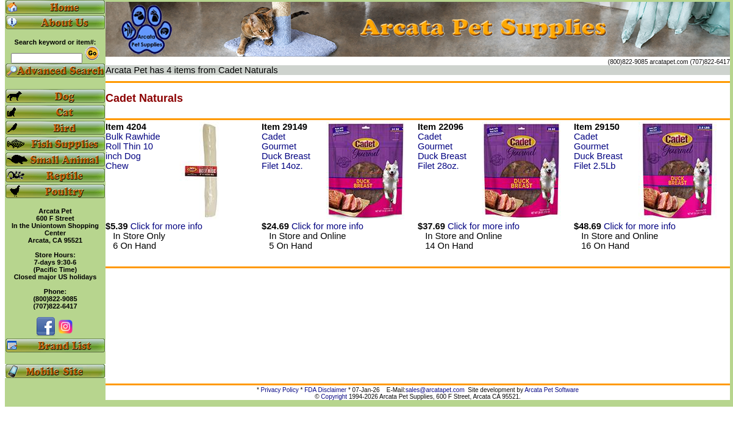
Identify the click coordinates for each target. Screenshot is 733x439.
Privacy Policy (280, 390)
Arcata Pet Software (551, 390)
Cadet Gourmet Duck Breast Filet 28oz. (442, 151)
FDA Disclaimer (325, 390)
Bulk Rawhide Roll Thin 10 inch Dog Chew (132, 151)
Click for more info (166, 226)
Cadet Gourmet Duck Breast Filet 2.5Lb (598, 151)
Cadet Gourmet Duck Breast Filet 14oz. (286, 151)
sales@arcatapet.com (435, 390)
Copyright (334, 396)
